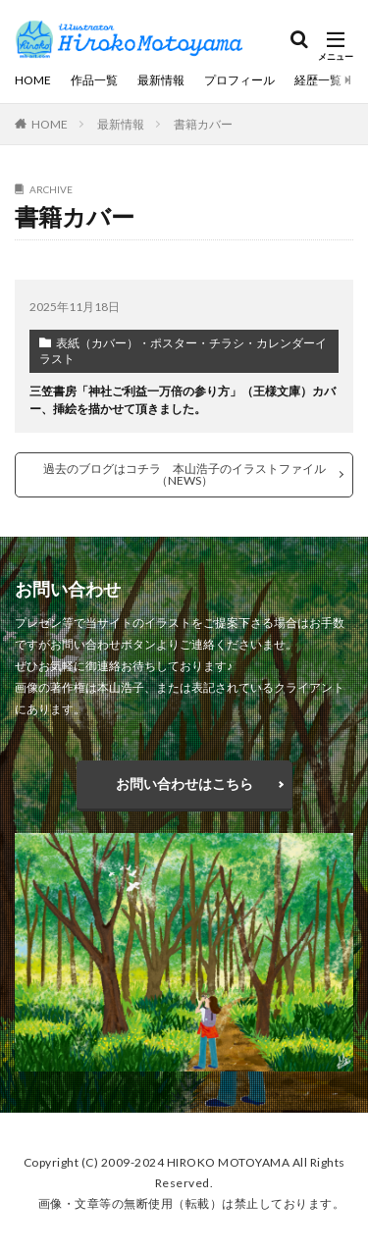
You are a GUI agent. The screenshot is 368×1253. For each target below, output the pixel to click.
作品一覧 (94, 80)
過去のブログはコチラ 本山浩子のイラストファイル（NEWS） (184, 474)
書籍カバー (203, 124)
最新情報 (160, 80)
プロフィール (239, 80)
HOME (33, 80)
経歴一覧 (318, 80)
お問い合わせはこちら (184, 783)
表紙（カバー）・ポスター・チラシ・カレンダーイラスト (183, 351)
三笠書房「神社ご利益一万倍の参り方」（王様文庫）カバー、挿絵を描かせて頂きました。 (182, 400)
